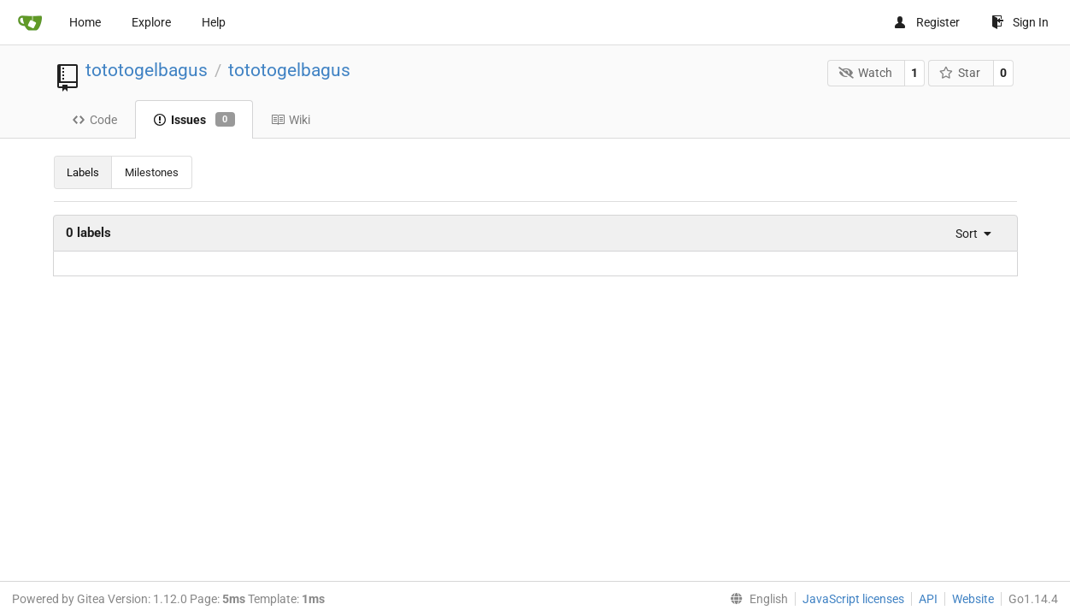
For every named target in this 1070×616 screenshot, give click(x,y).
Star (960, 73)
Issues (194, 119)
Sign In (1020, 22)
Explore (151, 22)
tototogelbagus (146, 70)
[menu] (969, 233)
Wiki (290, 120)
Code (94, 120)
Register (926, 22)
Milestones (152, 172)
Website (973, 599)
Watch (865, 73)
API (928, 599)
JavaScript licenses (853, 599)
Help (214, 22)
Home (85, 22)
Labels (83, 172)
